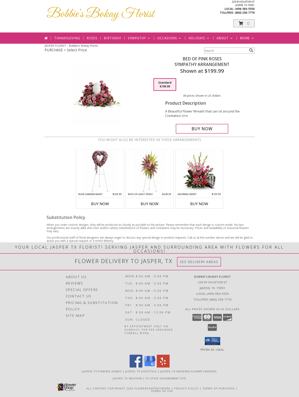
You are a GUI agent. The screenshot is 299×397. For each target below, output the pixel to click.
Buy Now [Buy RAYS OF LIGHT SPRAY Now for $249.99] (150, 203)
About (225, 38)
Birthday (112, 38)
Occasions (169, 38)
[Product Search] (225, 50)
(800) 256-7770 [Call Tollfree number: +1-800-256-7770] (221, 299)
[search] (251, 50)
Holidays (199, 38)
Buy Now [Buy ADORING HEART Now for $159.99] (199, 203)
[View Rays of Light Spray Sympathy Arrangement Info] (149, 171)
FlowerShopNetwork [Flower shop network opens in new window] (152, 388)
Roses (92, 38)
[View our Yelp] (163, 366)
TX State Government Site (166, 378)
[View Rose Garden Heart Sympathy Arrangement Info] (100, 171)
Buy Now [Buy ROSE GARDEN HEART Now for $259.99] (100, 203)
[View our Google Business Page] (149, 366)
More (247, 38)
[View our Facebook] (136, 366)
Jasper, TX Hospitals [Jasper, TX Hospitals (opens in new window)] (141, 371)
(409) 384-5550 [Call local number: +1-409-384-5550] (245, 9)
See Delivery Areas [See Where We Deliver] (199, 261)
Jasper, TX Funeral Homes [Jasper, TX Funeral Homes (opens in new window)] (102, 371)
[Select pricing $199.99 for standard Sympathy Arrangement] (165, 84)
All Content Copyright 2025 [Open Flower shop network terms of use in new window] (110, 388)
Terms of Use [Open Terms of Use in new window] (162, 391)
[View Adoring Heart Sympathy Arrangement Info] (199, 171)
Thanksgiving (67, 38)
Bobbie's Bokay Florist (100, 14)
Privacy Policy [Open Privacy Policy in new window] (186, 388)
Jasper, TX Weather (127, 378)
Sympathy (139, 38)
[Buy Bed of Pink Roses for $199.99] (202, 129)
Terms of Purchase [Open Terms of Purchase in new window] (219, 388)
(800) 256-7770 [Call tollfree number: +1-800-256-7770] (245, 12)
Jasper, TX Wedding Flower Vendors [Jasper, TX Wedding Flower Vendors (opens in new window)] (188, 371)
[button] (244, 23)
